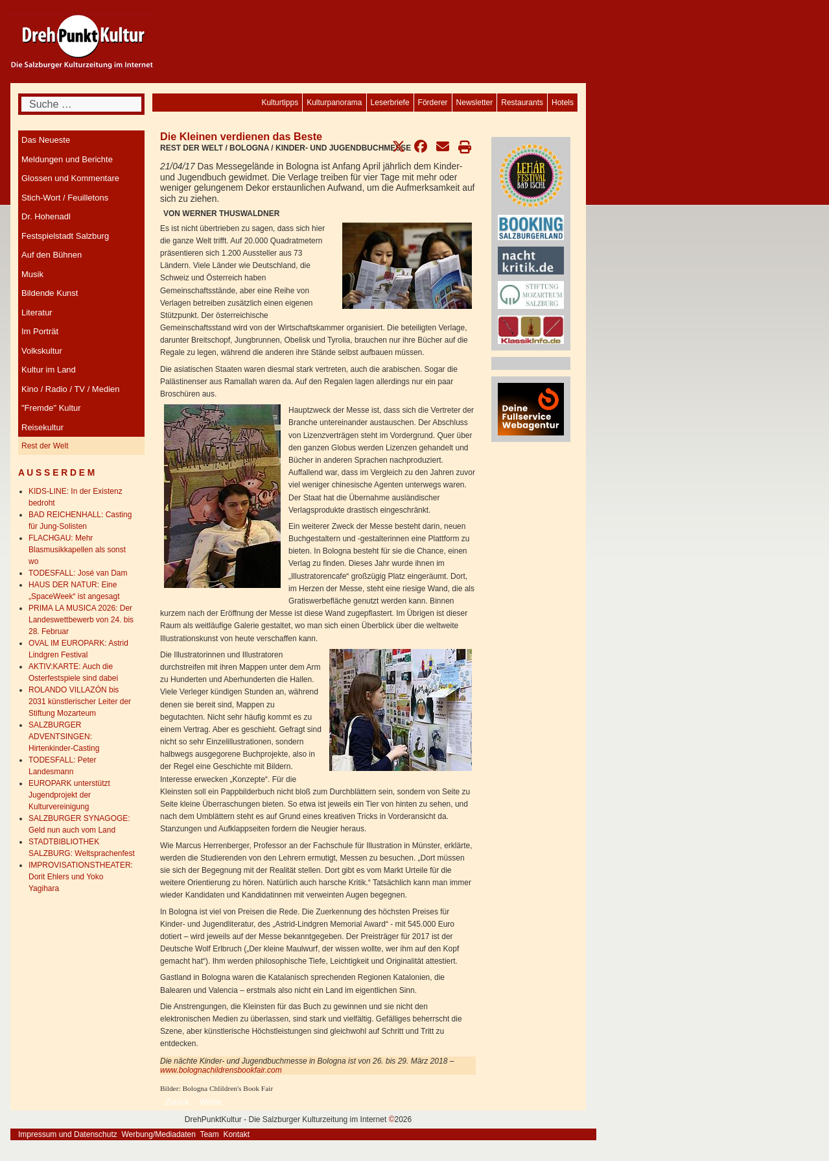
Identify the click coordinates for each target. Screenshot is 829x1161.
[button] (398, 146)
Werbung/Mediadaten (158, 1134)
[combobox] (81, 104)
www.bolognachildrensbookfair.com (221, 1070)
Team (209, 1134)
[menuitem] (563, 102)
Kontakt (236, 1134)
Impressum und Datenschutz (67, 1134)
